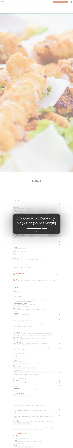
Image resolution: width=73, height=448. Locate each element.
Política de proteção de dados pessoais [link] (36, 230)
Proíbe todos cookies (37, 228)
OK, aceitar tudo (29, 228)
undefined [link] (36, 231)
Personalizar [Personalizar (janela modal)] (44, 228)
